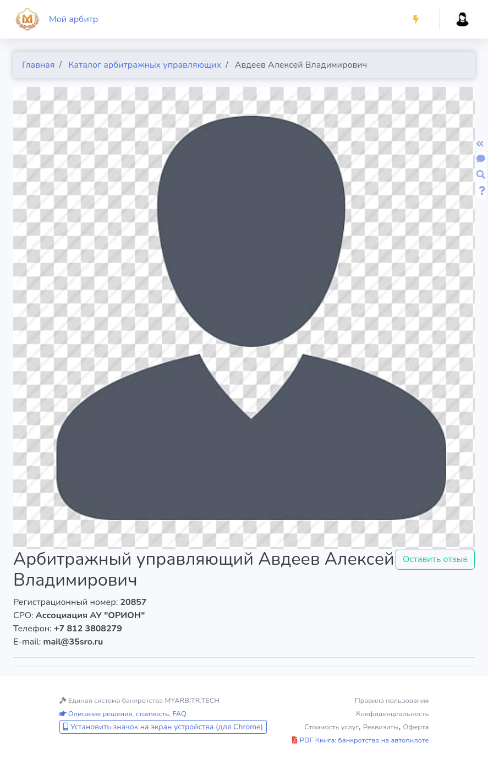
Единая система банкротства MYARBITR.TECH (139, 701)
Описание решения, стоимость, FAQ (123, 714)
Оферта (416, 727)
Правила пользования (392, 701)
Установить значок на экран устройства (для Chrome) (163, 727)
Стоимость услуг (331, 727)
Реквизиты (381, 727)
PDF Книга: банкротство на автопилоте (360, 740)
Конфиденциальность (392, 714)
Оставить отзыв (435, 559)
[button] (416, 19)
